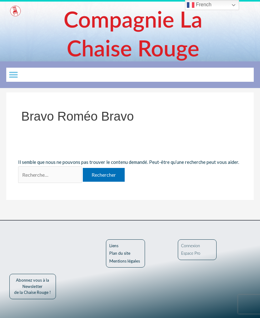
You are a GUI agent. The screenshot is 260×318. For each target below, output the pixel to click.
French (199, 5)
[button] (13, 75)
